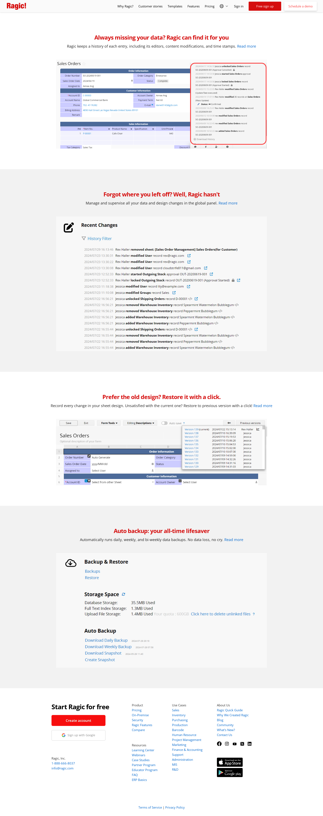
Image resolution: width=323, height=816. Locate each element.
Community (225, 725)
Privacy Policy (175, 807)
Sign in (238, 6)
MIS (174, 764)
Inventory (179, 715)
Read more (246, 46)
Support (177, 755)
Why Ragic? (125, 6)
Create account (78, 720)
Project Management (186, 740)
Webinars (138, 755)
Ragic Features (142, 725)
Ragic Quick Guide (230, 710)
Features (193, 6)
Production (180, 725)
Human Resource (184, 735)
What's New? (226, 730)
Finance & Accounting (187, 750)
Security (137, 720)
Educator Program (145, 770)
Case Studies (141, 760)
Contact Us (224, 735)
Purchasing (180, 720)
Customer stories (150, 6)
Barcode (178, 730)
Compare (138, 730)
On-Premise (140, 715)
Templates (175, 6)
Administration (182, 759)
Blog (220, 720)
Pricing (209, 6)
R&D (175, 769)
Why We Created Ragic (233, 715)
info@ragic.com (62, 768)
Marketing (179, 745)
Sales (175, 710)
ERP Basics (139, 780)
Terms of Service (150, 807)
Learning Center (143, 750)
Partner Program (144, 765)
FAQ (135, 775)
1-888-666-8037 (63, 763)
